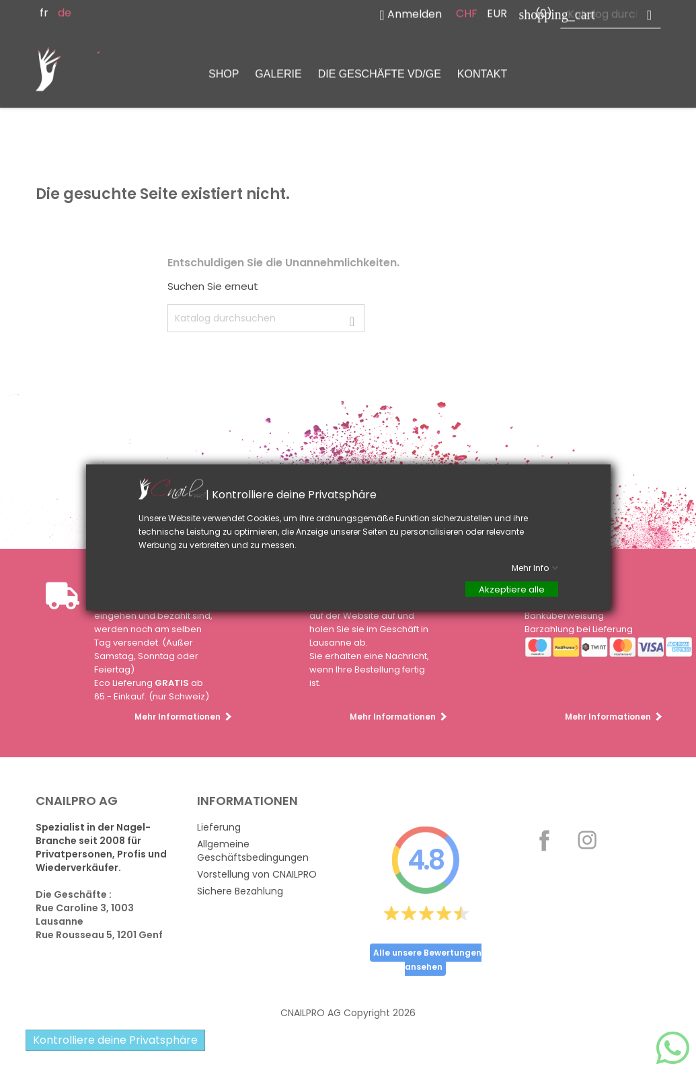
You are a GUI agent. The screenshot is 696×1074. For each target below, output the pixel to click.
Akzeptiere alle (512, 588)
